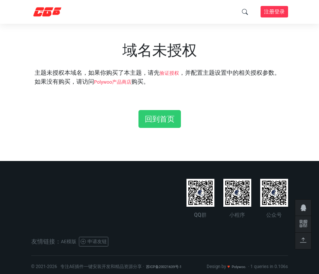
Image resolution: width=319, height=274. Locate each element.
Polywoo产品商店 (117, 81)
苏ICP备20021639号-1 (168, 266)
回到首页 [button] (160, 119)
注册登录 (274, 11)
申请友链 (100, 241)
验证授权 (172, 72)
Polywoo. (237, 266)
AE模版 (70, 241)
